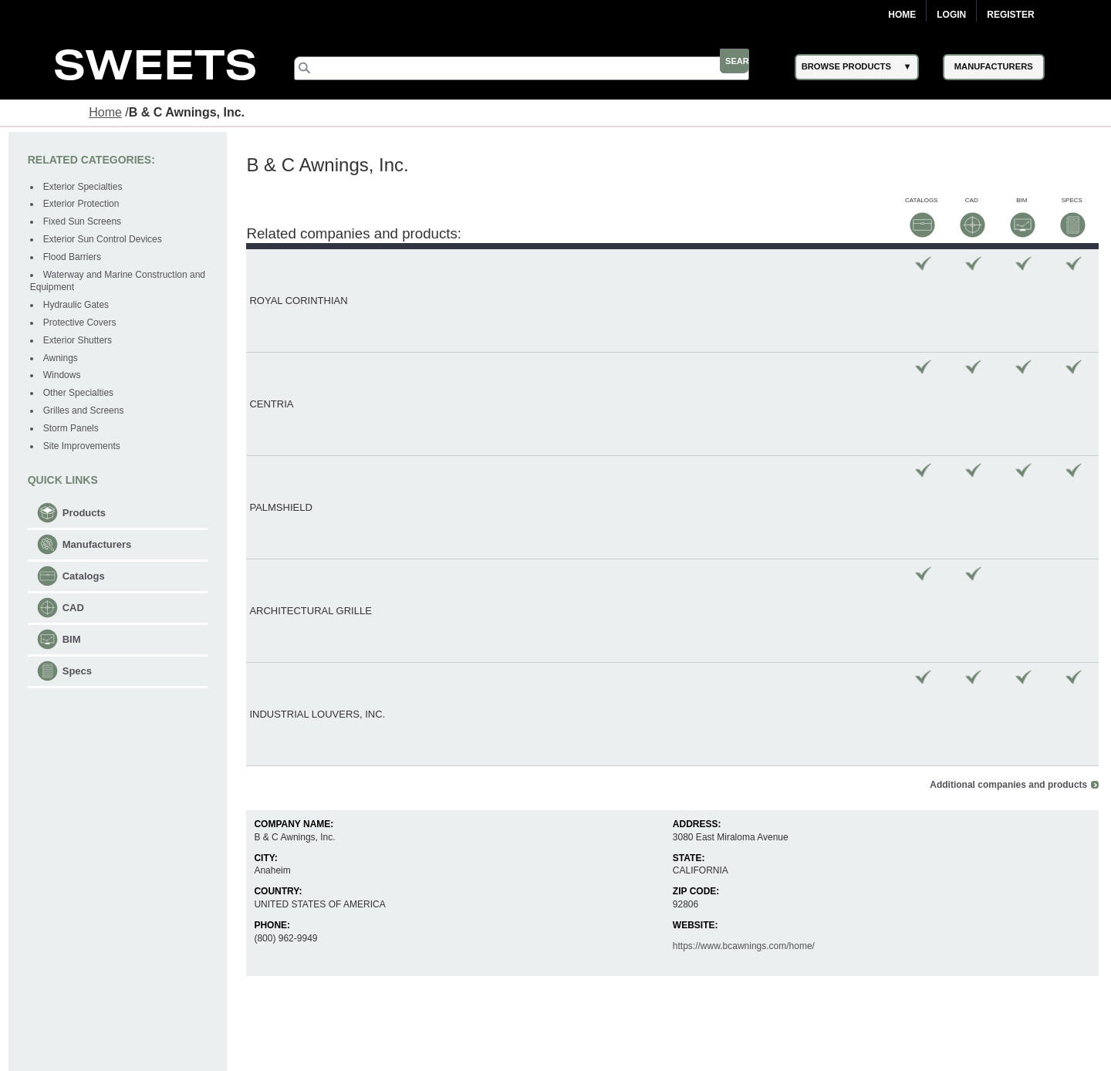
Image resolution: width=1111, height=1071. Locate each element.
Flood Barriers (74, 258)
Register (1010, 14)
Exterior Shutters (80, 341)
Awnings (63, 359)
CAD (75, 609)
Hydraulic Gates (78, 307)
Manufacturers (99, 546)
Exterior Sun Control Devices (105, 241)
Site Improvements (84, 447)
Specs (79, 672)
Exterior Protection (84, 206)
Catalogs (86, 577)
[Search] (537, 67)
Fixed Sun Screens (84, 223)
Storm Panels (73, 429)
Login (951, 14)
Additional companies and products (1006, 416)
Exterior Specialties (85, 188)
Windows (64, 377)
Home (902, 14)
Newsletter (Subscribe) (641, 1053)
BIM (74, 641)
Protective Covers (82, 324)
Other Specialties (81, 395)
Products (86, 514)
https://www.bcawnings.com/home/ (743, 578)
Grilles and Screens (86, 412)
